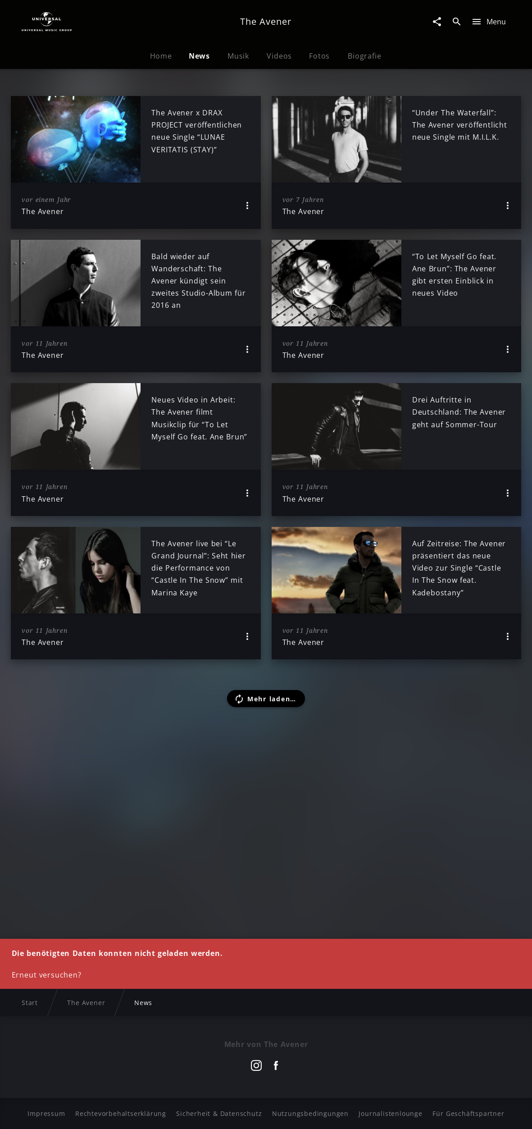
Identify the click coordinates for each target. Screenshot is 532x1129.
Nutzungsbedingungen (310, 1113)
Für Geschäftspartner (468, 1113)
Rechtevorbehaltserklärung (120, 1113)
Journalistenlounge (390, 1113)
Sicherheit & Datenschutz (219, 1113)
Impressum (46, 1113)
